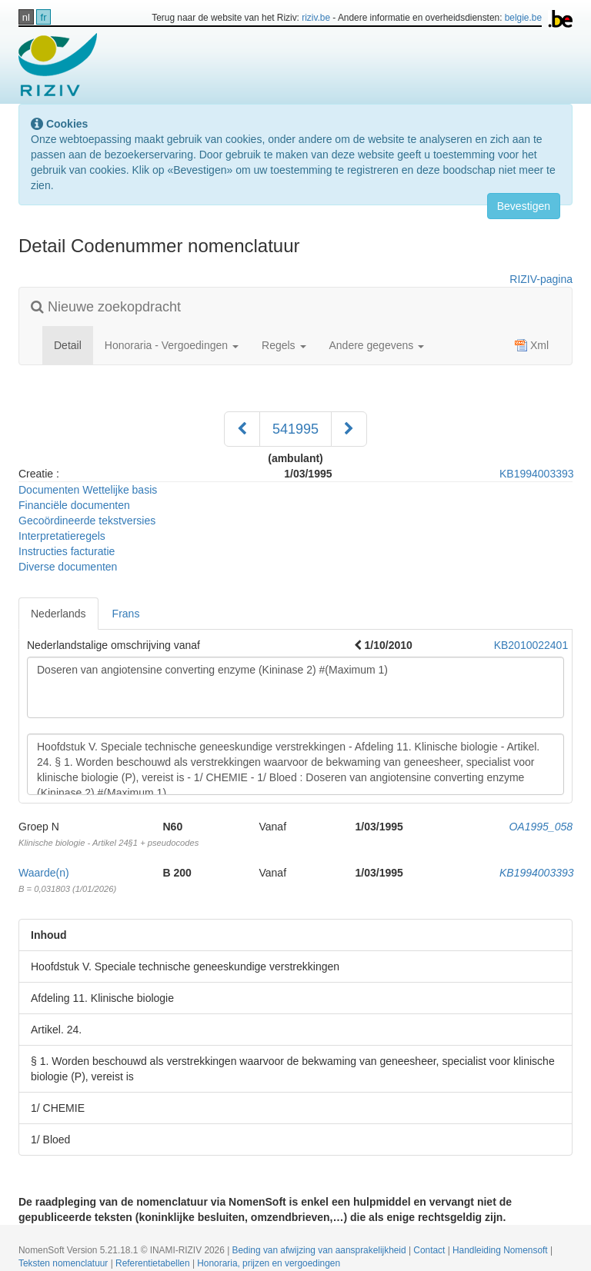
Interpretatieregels (61, 536)
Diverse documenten (67, 567)
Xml (532, 345)
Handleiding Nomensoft (501, 1250)
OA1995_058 (541, 826)
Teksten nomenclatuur (64, 1263)
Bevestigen (523, 206)
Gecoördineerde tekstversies (86, 520)
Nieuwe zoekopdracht (106, 306)
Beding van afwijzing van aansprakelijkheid (320, 1250)
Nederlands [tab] (58, 613)
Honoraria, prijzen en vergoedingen (268, 1263)
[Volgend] (349, 429)
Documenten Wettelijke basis (87, 490)
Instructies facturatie (66, 551)
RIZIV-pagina (541, 279)
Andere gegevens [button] (377, 345)
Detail (73, 344)
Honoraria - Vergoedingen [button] (172, 345)
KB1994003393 (536, 473)
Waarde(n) (43, 873)
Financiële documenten (74, 505)
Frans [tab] (126, 613)
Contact (430, 1250)
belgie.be (523, 17)
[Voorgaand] (242, 429)
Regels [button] (284, 345)
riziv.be (316, 17)
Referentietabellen (153, 1263)
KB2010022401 (531, 645)
